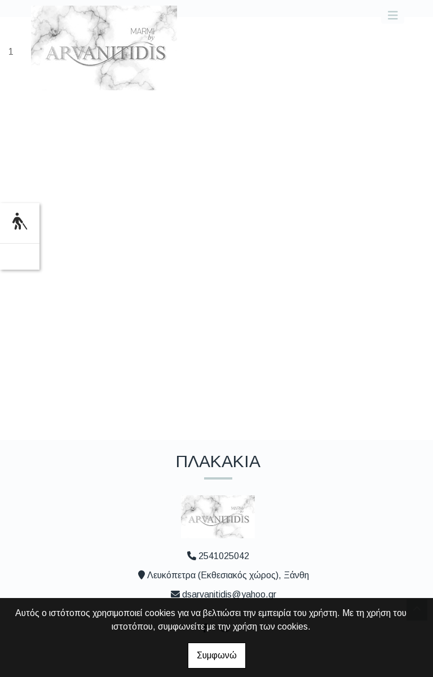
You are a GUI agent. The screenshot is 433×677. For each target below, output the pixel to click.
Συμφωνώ (217, 655)
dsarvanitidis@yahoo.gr (229, 594)
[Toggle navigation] (393, 15)
